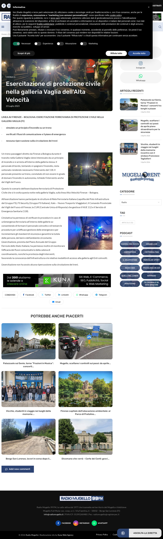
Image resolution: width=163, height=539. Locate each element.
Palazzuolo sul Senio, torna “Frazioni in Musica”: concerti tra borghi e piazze (151, 104)
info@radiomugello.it (53, 514)
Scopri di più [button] (24, 53)
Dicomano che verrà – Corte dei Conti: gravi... (85, 458)
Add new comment (17, 469)
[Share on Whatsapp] (82, 295)
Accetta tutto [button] (139, 53)
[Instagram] (81, 523)
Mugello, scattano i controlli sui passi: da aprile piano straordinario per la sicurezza (150, 126)
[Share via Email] (56, 302)
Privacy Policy (102, 534)
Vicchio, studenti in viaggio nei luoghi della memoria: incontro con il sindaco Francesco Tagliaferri (150, 151)
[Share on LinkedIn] (63, 295)
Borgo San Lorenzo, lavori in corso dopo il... (28, 458)
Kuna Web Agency (65, 535)
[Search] (160, 26)
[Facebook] (3, 6)
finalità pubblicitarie (45, 24)
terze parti (55, 18)
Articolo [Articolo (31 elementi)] (127, 223)
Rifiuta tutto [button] (116, 53)
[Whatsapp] (99, 523)
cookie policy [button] (116, 15)
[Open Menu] (2, 26)
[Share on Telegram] (101, 295)
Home (4, 34)
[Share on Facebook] (28, 295)
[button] (148, 7)
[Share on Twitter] (46, 295)
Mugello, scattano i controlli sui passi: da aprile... (85, 363)
